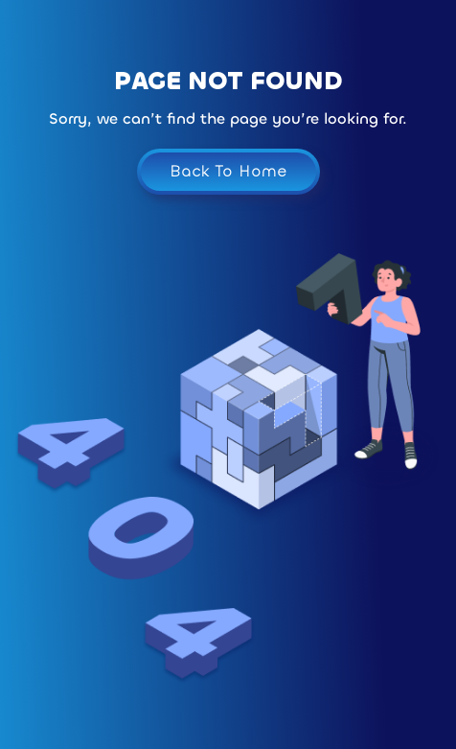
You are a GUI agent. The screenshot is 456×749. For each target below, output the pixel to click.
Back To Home (228, 171)
